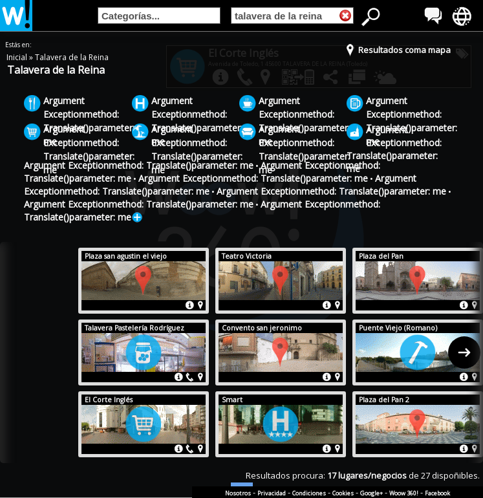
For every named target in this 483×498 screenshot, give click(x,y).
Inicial (17, 57)
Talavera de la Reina (72, 57)
